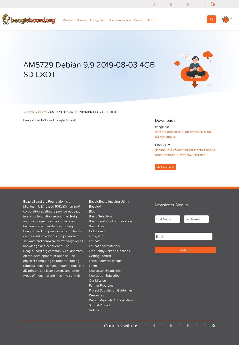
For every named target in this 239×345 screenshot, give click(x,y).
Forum (138, 20)
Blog (150, 20)
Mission (68, 20)
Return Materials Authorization (111, 300)
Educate (95, 241)
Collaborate (97, 231)
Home (30, 112)
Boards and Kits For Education (110, 221)
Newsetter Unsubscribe (105, 270)
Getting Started (100, 255)
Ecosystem (97, 20)
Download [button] (165, 167)
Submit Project (99, 305)
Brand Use (96, 226)
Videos (94, 310)
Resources (96, 295)
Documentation (120, 20)
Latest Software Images (105, 260)
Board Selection (100, 216)
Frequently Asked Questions (109, 251)
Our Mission (97, 280)
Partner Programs (101, 285)
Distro (42, 112)
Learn (93, 265)
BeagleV (95, 206)
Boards (82, 20)
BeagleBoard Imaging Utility (109, 201)
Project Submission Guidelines (111, 290)
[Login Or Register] (227, 19)
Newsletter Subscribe (104, 275)
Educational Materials (104, 246)
